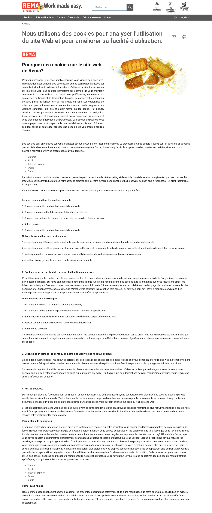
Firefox (32, 160)
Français (180, 18)
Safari (31, 171)
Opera (31, 167)
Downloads (73, 18)
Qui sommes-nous (92, 18)
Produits (28, 18)
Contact (108, 18)
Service (61, 18)
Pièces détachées (45, 18)
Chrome (32, 156)
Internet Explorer (36, 164)
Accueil (25, 24)
